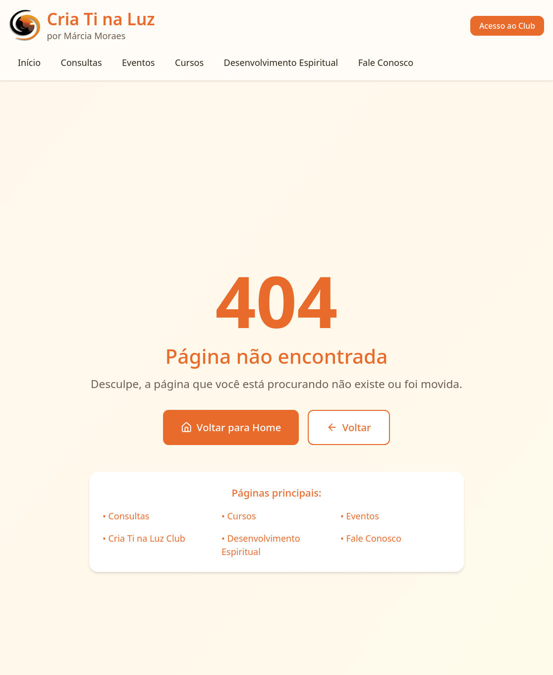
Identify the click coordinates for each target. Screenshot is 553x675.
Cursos (189, 62)
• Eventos (359, 516)
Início (29, 62)
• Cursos (238, 516)
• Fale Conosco (370, 538)
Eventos (138, 62)
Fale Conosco (385, 62)
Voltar (349, 427)
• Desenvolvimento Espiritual (260, 545)
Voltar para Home (231, 427)
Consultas (81, 62)
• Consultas (126, 516)
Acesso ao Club (507, 25)
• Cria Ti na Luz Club (144, 538)
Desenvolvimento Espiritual (281, 62)
